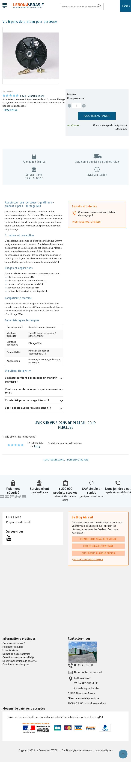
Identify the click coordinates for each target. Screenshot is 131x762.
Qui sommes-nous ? (13, 643)
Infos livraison (10, 650)
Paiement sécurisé (13, 490)
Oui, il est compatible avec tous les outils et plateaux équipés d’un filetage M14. (34, 391)
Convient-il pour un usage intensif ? (27, 400)
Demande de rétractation (16, 653)
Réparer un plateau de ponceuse (98, 539)
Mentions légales (104, 750)
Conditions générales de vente (77, 750)
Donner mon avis (36, 96)
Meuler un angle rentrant (98, 546)
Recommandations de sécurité (19, 661)
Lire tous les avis (54, 460)
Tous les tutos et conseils (88, 559)
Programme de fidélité (18, 522)
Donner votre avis (77, 460)
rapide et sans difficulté (118, 492)
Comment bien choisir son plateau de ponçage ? (97, 214)
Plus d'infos (10, 110)
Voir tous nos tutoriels (86, 222)
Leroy (37, 446)
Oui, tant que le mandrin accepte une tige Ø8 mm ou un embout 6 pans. (34, 408)
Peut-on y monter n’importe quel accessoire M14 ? (32, 391)
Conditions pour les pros (15, 664)
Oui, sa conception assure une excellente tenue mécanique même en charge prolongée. (34, 400)
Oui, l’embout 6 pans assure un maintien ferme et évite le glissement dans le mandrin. (34, 379)
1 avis (23, 96)
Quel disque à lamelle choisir (98, 553)
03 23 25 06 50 (83, 665)
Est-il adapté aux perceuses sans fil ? (28, 407)
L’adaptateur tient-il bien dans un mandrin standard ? (31, 379)
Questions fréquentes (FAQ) (18, 657)
